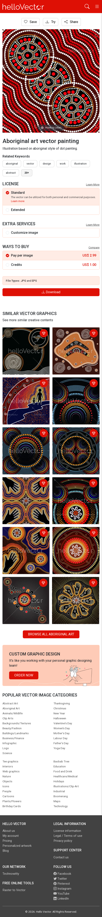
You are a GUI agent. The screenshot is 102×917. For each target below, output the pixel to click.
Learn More (93, 184)
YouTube (61, 893)
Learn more (17, 201)
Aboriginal (12, 163)
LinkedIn (61, 898)
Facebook (62, 874)
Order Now (23, 675)
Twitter (60, 879)
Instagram (62, 888)
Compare (94, 247)
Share (71, 22)
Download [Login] (51, 292)
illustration (80, 163)
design (47, 163)
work (63, 163)
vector (30, 163)
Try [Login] (51, 22)
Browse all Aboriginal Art (51, 634)
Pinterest (61, 884)
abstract (11, 172)
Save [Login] (30, 22)
